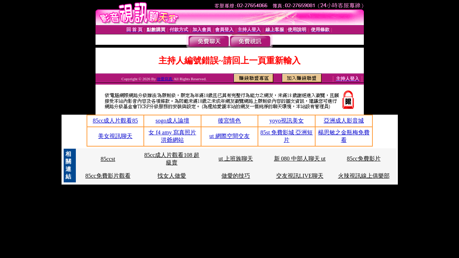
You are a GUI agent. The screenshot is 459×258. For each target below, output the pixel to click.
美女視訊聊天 (115, 136)
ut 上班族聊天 (236, 159)
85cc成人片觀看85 (115, 121)
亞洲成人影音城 (344, 121)
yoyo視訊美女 (286, 121)
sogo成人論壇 (172, 121)
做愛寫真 (165, 79)
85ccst (108, 159)
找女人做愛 (171, 176)
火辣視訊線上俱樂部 (364, 176)
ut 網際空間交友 (229, 136)
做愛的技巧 (235, 176)
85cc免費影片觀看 (107, 176)
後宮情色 (229, 121)
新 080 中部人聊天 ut (300, 159)
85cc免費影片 (364, 159)
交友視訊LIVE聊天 (299, 176)
